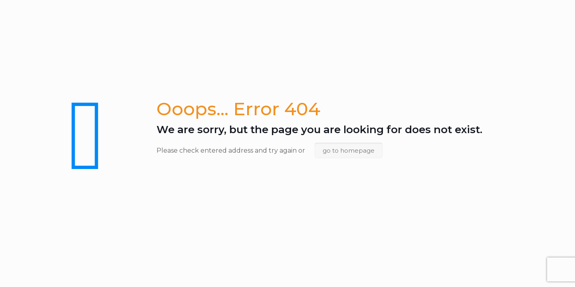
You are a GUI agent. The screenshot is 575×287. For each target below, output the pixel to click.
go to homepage (349, 150)
